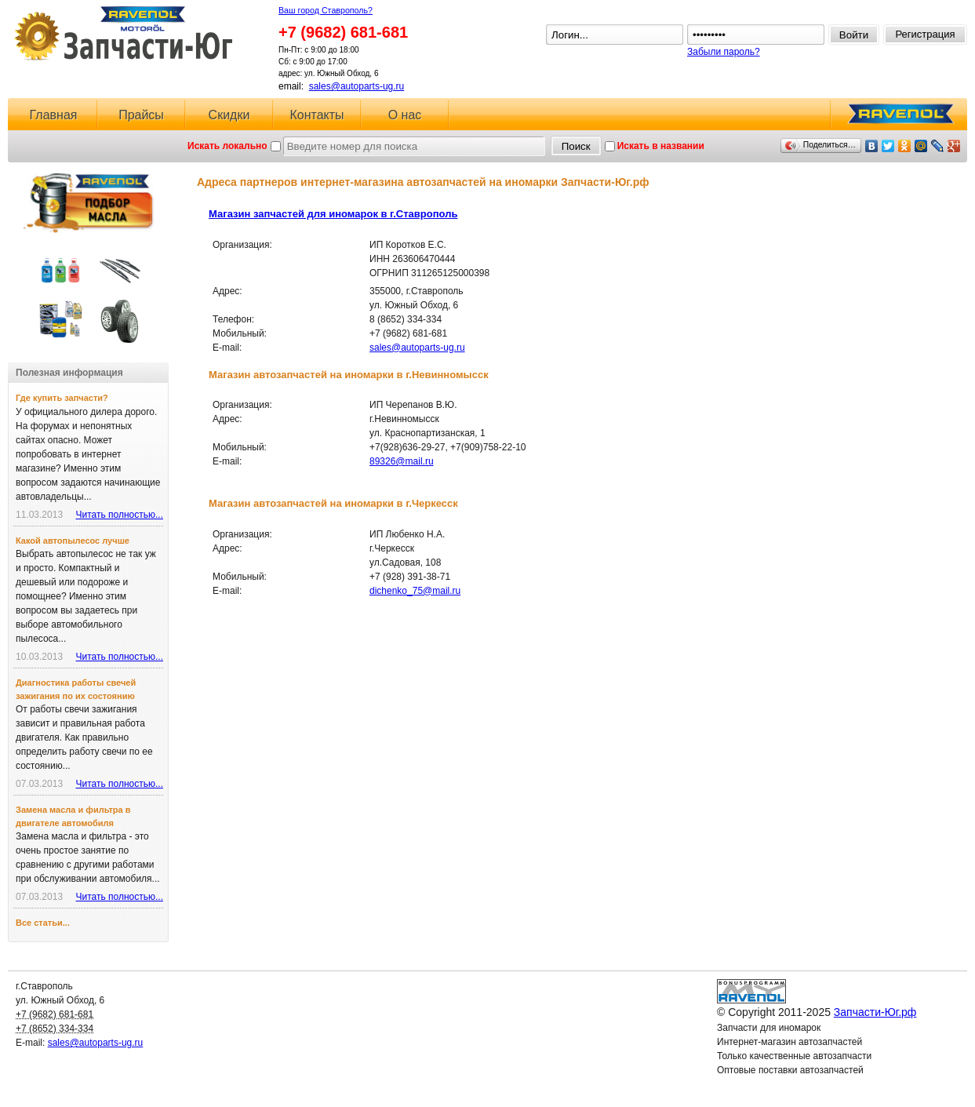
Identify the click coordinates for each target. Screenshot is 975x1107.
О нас (405, 115)
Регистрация (925, 34)
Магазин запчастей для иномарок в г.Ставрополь (333, 214)
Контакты (316, 115)
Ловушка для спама (760, 1084)
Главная (54, 115)
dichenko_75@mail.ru (414, 590)
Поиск (576, 146)
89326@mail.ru (401, 461)
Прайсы (141, 115)
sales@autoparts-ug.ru (357, 86)
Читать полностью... (119, 514)
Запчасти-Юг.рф (125, 33)
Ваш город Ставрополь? (325, 10)
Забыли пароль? (723, 51)
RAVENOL (898, 118)
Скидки (229, 115)
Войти (853, 35)
